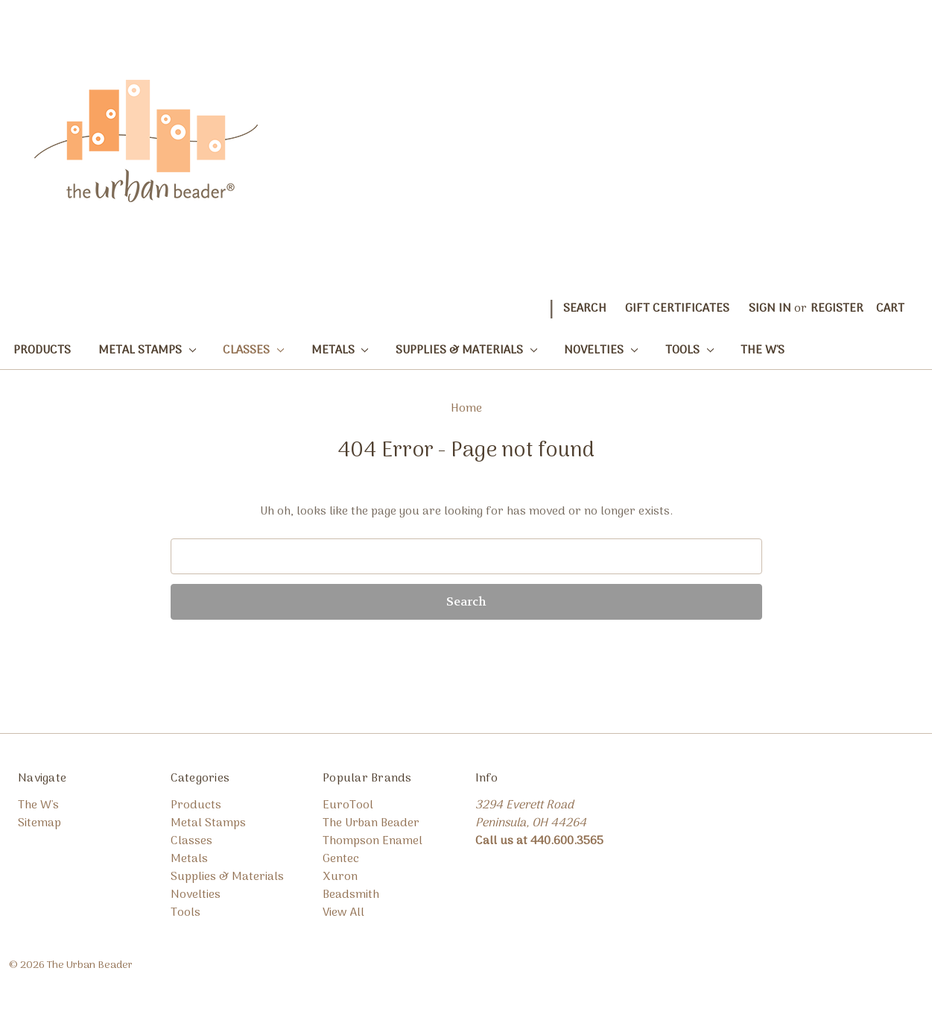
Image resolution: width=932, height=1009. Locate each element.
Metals (340, 350)
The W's (762, 350)
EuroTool (348, 805)
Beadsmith (351, 895)
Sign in (770, 308)
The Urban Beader (371, 823)
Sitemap (39, 823)
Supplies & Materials (466, 350)
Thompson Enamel (372, 841)
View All (343, 912)
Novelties (601, 350)
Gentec (341, 859)
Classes (253, 350)
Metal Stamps (147, 350)
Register (837, 308)
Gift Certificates (677, 308)
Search (584, 308)
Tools (689, 350)
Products (42, 350)
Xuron (340, 877)
